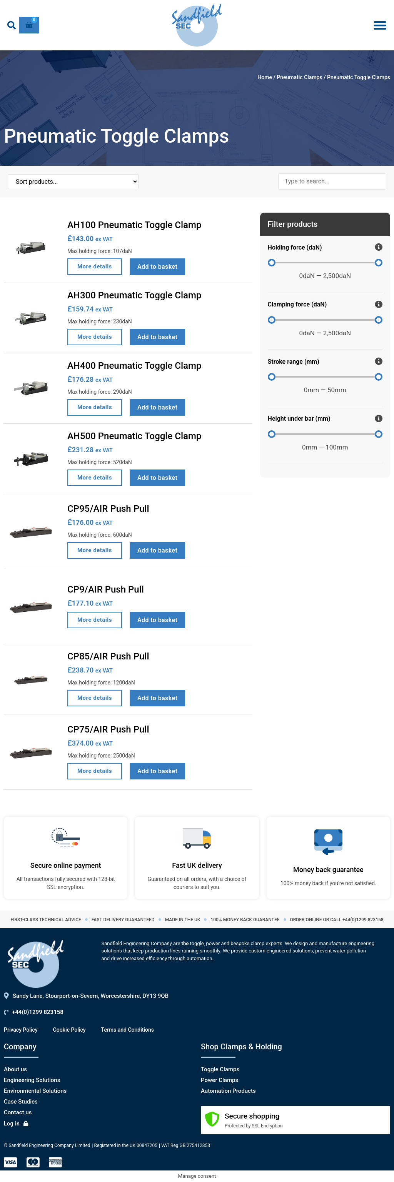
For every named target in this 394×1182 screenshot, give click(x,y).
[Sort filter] (46, 181)
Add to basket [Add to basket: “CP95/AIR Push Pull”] (157, 550)
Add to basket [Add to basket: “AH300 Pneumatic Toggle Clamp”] (157, 337)
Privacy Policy (21, 1030)
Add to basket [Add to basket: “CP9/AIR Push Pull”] (157, 620)
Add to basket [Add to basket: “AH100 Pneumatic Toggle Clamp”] (157, 266)
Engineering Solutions (32, 1080)
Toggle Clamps (220, 1069)
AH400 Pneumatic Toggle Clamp (134, 365)
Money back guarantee (328, 870)
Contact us (18, 1112)
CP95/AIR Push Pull (108, 508)
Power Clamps (219, 1080)
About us (15, 1069)
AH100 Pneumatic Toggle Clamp (134, 225)
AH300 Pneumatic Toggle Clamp (134, 295)
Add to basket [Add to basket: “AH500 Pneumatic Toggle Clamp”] (157, 477)
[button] (11, 25)
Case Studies (21, 1101)
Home (264, 77)
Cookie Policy (69, 1030)
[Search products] (332, 181)
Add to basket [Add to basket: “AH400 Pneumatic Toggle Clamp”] (157, 407)
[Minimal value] (325, 262)
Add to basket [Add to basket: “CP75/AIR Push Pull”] (157, 771)
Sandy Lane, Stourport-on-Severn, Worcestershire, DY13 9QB (91, 995)
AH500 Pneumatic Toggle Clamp (134, 436)
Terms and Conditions (127, 1030)
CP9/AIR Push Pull (105, 589)
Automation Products (228, 1090)
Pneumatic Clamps (299, 77)
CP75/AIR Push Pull (108, 729)
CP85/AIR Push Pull (108, 656)
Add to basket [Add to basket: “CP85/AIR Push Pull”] (157, 698)
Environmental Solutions (35, 1090)
